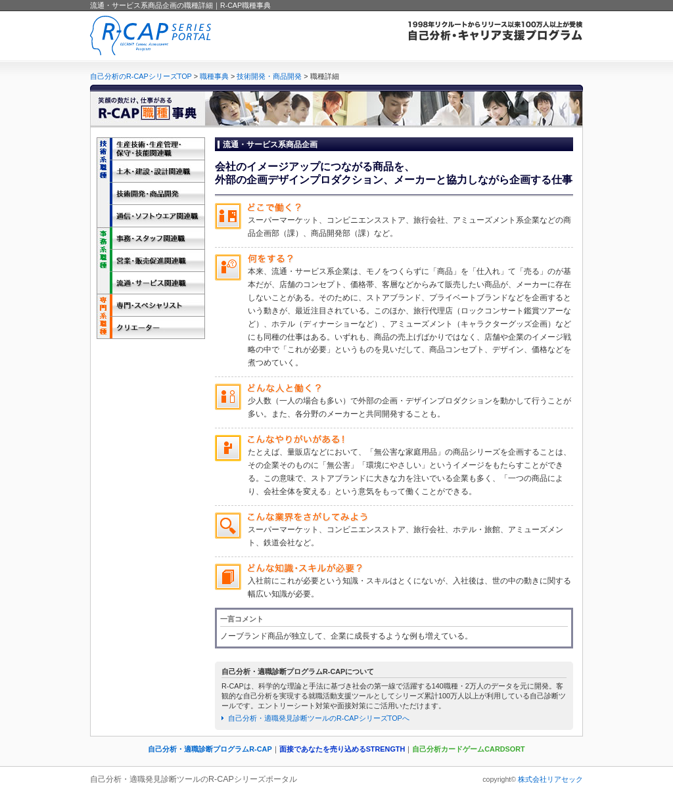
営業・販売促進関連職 (151, 260)
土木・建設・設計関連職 (151, 171)
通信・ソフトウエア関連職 (151, 215)
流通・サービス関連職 (151, 282)
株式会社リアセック (550, 779)
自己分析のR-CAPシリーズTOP (141, 76)
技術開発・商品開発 (269, 76)
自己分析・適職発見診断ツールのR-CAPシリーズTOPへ (318, 718)
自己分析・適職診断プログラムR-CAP (209, 749)
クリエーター (151, 327)
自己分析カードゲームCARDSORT (468, 749)
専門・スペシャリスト (151, 305)
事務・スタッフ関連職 (151, 238)
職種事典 (214, 76)
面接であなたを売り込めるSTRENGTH (342, 749)
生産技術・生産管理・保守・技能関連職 (151, 148)
